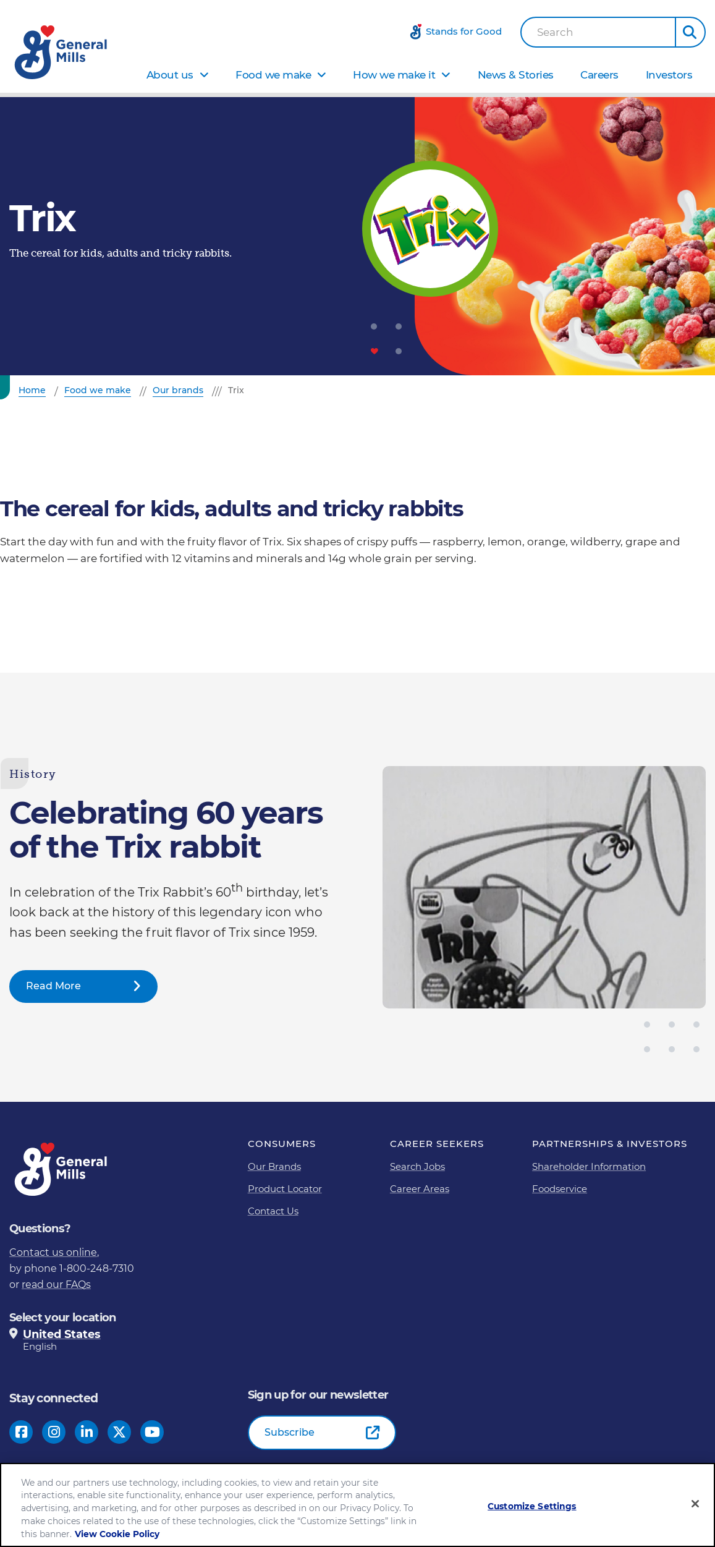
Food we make (273, 75)
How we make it (394, 75)
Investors (669, 75)
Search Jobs (417, 1166)
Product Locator (285, 1189)
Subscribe (289, 1432)
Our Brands (274, 1166)
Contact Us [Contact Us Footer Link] (273, 1211)
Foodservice (559, 1189)
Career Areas (419, 1189)
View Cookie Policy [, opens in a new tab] (117, 1534)
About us (169, 75)
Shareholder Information (589, 1166)
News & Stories (516, 75)
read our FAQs (56, 1284)
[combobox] (598, 32)
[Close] (695, 1504)
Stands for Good (464, 31)
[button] (690, 32)
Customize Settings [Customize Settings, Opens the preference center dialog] (532, 1507)
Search (555, 32)
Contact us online (53, 1252)
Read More (53, 986)
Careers (599, 75)
